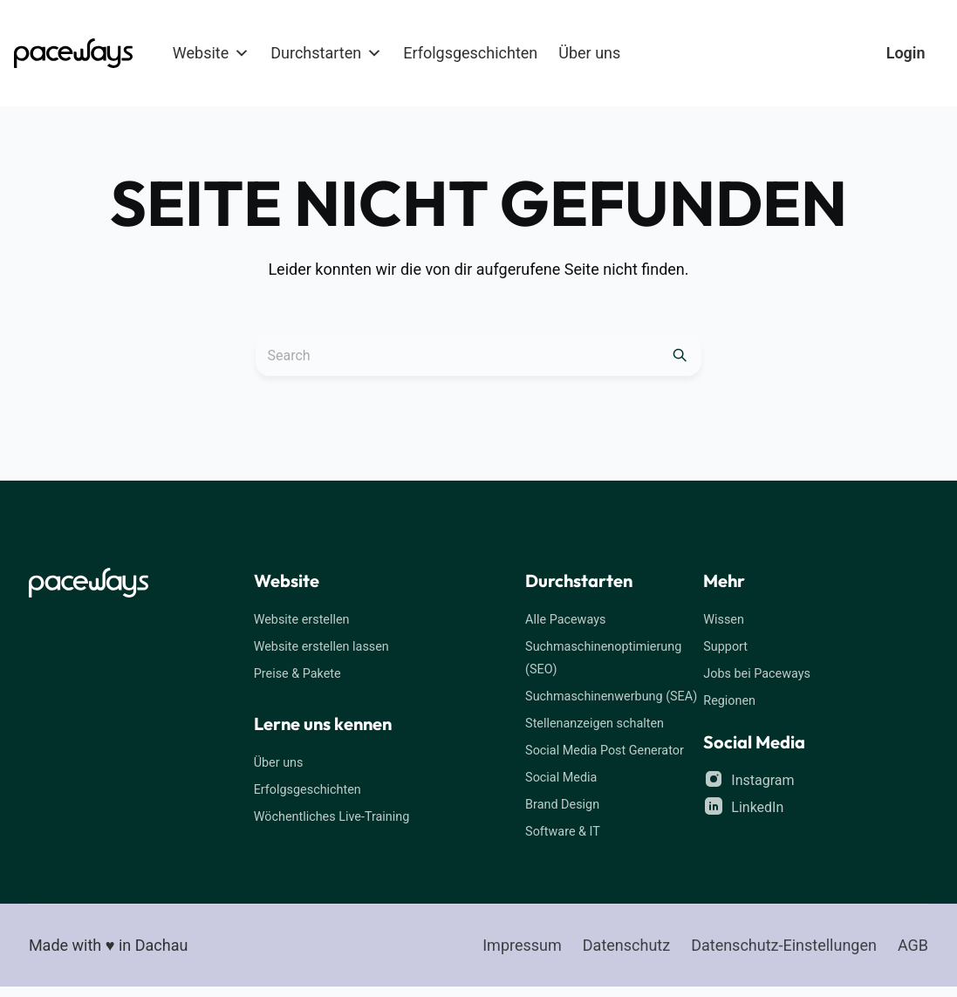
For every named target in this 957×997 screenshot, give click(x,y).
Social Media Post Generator (613, 760)
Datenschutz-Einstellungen (784, 955)
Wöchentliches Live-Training (340, 804)
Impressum (522, 955)
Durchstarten (326, 47)
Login (901, 47)
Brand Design (566, 814)
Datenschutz (626, 955)
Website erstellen (307, 606)
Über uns (589, 47)
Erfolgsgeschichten (469, 47)
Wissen (726, 606)
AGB (913, 955)
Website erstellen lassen (329, 633)
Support (727, 633)
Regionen (732, 687)
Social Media (565, 787)
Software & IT (566, 841)
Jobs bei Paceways (763, 660)
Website (210, 47)
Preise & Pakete (302, 660)
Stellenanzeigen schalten (602, 733)
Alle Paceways (570, 606)
